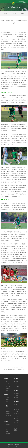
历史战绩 (17, 409)
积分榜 (17, 383)
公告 (7, 381)
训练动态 (8, 411)
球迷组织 (8, 424)
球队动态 (8, 388)
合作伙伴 (17, 422)
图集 (7, 390)
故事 (7, 429)
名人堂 (17, 413)
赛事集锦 (8, 409)
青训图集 (17, 397)
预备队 (7, 399)
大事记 (17, 407)
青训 (17, 390)
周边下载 (8, 433)
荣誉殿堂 (17, 411)
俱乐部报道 (8, 415)
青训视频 (17, 395)
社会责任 (17, 420)
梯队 (7, 401)
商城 (7, 431)
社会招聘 (17, 425)
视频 (7, 406)
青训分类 (6, 13)
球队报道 (8, 413)
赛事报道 (8, 383)
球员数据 (17, 386)
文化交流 (17, 418)
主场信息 (17, 416)
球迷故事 (8, 418)
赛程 (17, 381)
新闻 (7, 378)
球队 (7, 394)
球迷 (7, 421)
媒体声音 (8, 386)
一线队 (7, 397)
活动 (7, 427)
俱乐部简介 (18, 404)
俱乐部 (17, 401)
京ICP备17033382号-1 (18, 446)
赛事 (17, 378)
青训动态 (17, 393)
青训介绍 (17, 399)
